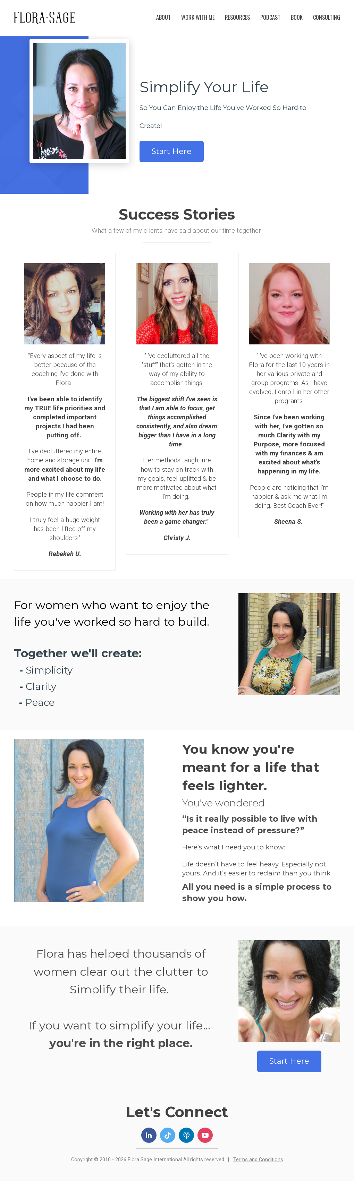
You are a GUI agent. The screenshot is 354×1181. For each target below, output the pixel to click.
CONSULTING (326, 17)
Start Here (172, 151)
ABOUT (163, 17)
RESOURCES (237, 17)
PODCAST (270, 17)
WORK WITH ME (197, 17)
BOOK (297, 17)
